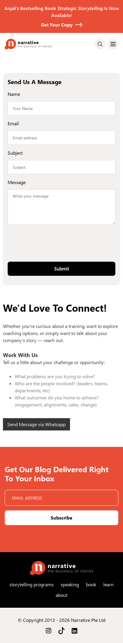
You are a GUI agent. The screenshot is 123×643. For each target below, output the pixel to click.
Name (14, 94)
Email (13, 123)
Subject (15, 153)
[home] (28, 44)
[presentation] (61, 240)
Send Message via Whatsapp (36, 431)
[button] (113, 44)
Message (17, 182)
